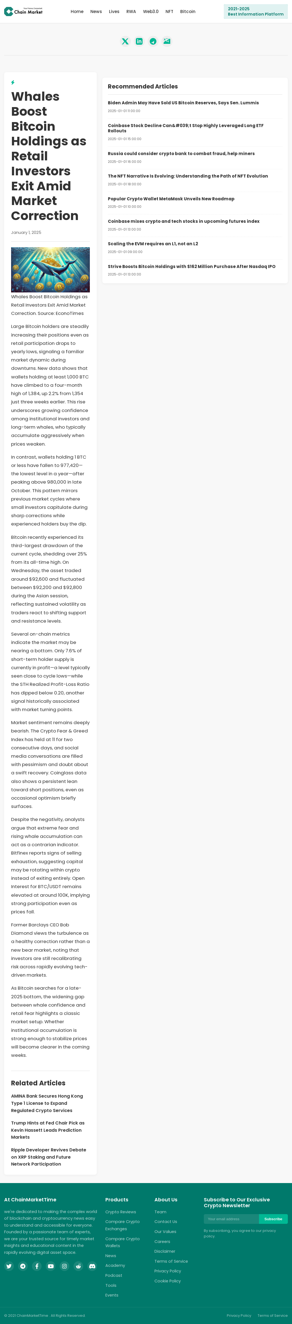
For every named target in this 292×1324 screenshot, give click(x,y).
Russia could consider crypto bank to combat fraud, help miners (181, 153)
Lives (114, 11)
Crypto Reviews (120, 1212)
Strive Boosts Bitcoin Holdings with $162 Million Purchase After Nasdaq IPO (192, 266)
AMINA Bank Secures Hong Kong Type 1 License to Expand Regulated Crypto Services (47, 1103)
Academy (115, 1265)
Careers (162, 1241)
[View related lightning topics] (12, 82)
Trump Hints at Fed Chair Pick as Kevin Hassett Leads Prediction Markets (48, 1130)
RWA (131, 11)
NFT (169, 11)
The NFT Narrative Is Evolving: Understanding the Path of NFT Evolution (188, 176)
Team (160, 1212)
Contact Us (165, 1221)
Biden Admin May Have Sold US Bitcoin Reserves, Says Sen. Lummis (183, 103)
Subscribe (273, 1219)
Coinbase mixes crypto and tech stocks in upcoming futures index (184, 221)
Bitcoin (187, 11)
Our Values (165, 1231)
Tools (110, 1285)
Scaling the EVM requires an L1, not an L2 (153, 244)
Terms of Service (171, 1261)
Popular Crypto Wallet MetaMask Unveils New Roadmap (171, 199)
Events (111, 1295)
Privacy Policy (167, 1271)
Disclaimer (164, 1251)
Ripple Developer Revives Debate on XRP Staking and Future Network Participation (48, 1157)
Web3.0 (151, 11)
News (96, 11)
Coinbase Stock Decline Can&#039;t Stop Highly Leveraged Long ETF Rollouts (186, 128)
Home (77, 11)
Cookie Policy (167, 1281)
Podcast (113, 1275)
